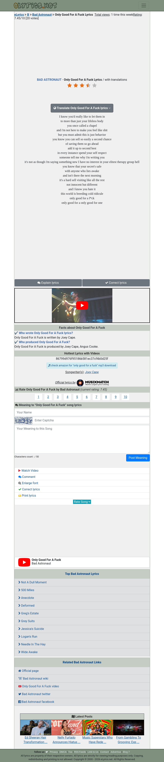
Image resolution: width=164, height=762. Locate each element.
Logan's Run (27, 636)
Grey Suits (26, 621)
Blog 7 (126, 751)
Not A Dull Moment (32, 582)
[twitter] (47, 751)
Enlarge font (28, 483)
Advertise (116, 751)
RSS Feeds (80, 751)
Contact (104, 751)
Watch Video (28, 470)
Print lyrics (27, 495)
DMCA (63, 751)
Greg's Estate (28, 613)
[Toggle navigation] (143, 5)
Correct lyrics (116, 282)
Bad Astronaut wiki (33, 678)
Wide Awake (28, 652)
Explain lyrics (48, 282)
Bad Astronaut (42, 14)
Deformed (26, 605)
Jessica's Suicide (31, 629)
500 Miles (26, 590)
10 (125, 397)
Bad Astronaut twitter (34, 694)
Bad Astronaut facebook (36, 702)
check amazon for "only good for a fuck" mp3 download (82, 365)
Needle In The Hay (32, 644)
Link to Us (93, 751)
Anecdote (26, 598)
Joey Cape (92, 372)
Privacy (54, 751)
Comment (26, 477)
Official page (28, 671)
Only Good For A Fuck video (38, 686)
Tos (70, 751)
